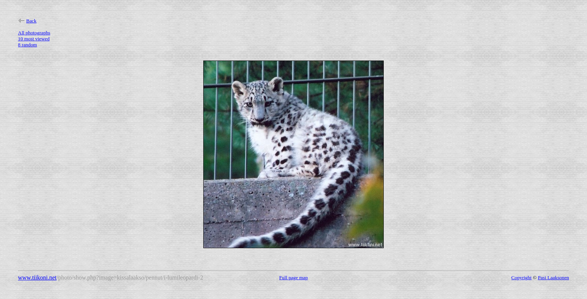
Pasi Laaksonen (553, 277)
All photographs (34, 33)
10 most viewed (33, 38)
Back (27, 21)
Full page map (293, 277)
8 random (27, 44)
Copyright (521, 277)
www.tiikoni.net (37, 277)
